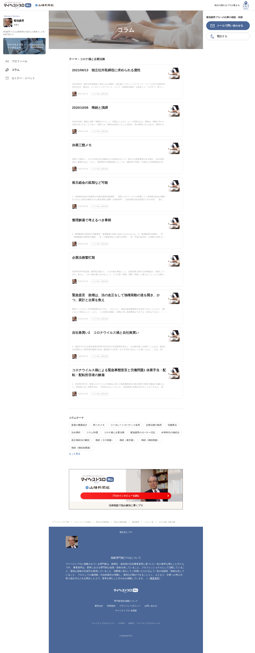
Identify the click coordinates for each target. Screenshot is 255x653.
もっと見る (74, 453)
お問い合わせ (150, 606)
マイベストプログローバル (148, 623)
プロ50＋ (122, 623)
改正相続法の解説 (80, 440)
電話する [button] (222, 36)
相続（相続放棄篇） (81, 447)
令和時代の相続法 (170, 432)
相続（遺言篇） (127, 440)
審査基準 (154, 578)
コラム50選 (92, 432)
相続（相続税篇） (150, 440)
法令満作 (76, 432)
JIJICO (131, 623)
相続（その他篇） (104, 440)
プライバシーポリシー (130, 606)
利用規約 (111, 606)
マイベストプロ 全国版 (126, 610)
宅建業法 (172, 425)
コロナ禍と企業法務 (100, 94)
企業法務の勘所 (154, 425)
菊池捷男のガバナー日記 (142, 432)
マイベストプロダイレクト (103, 623)
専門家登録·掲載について (126, 601)
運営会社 (99, 606)
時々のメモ (99, 425)
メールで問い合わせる (230, 25)
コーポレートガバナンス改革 (125, 425)
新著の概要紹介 (79, 425)
